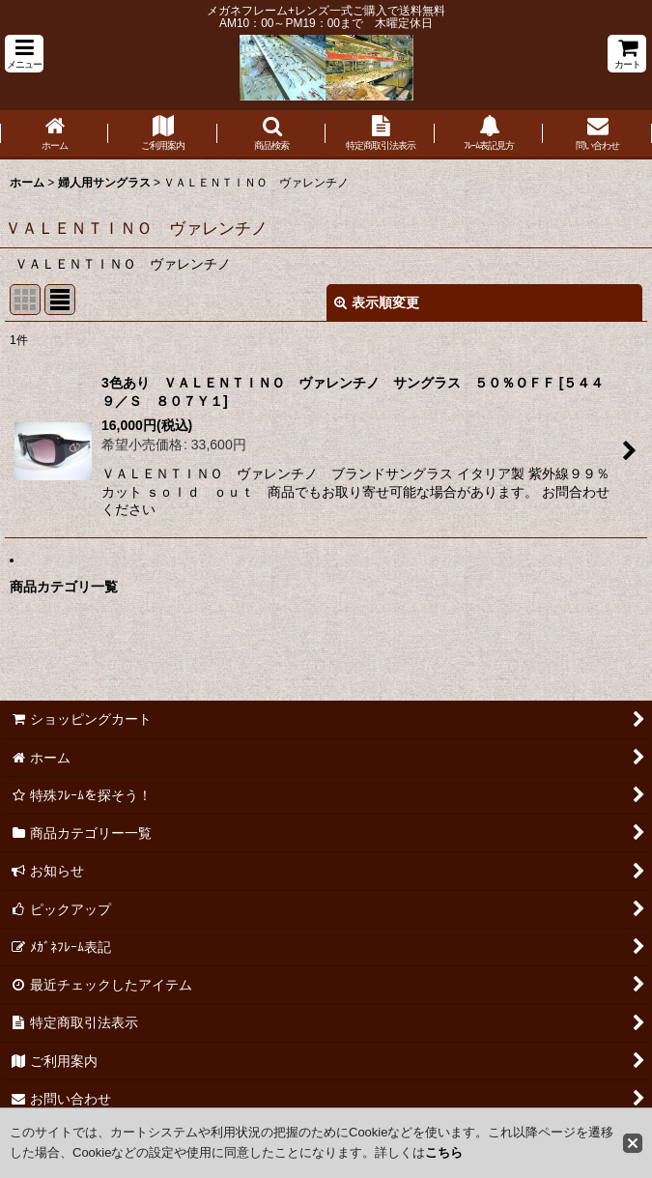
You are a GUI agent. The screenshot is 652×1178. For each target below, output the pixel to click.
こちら (444, 1152)
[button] (24, 53)
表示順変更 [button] (376, 302)
